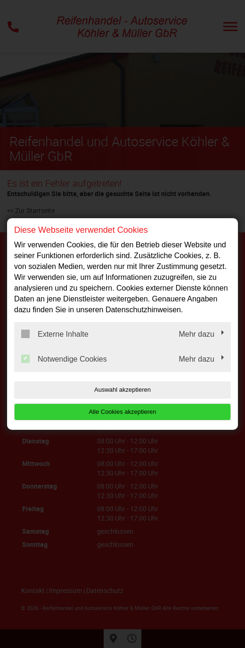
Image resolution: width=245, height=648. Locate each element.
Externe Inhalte (55, 334)
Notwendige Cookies (64, 359)
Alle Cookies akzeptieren (122, 411)
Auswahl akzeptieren (122, 389)
